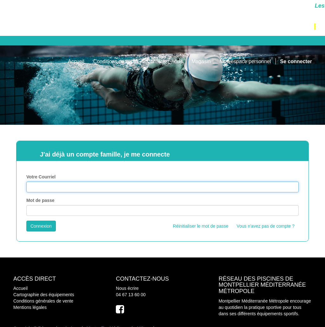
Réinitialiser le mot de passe (201, 226)
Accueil (20, 288)
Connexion (41, 226)
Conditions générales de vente (43, 301)
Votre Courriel (41, 176)
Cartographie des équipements (43, 294)
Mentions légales (30, 307)
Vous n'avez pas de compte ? (266, 226)
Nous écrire (127, 288)
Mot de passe (40, 200)
